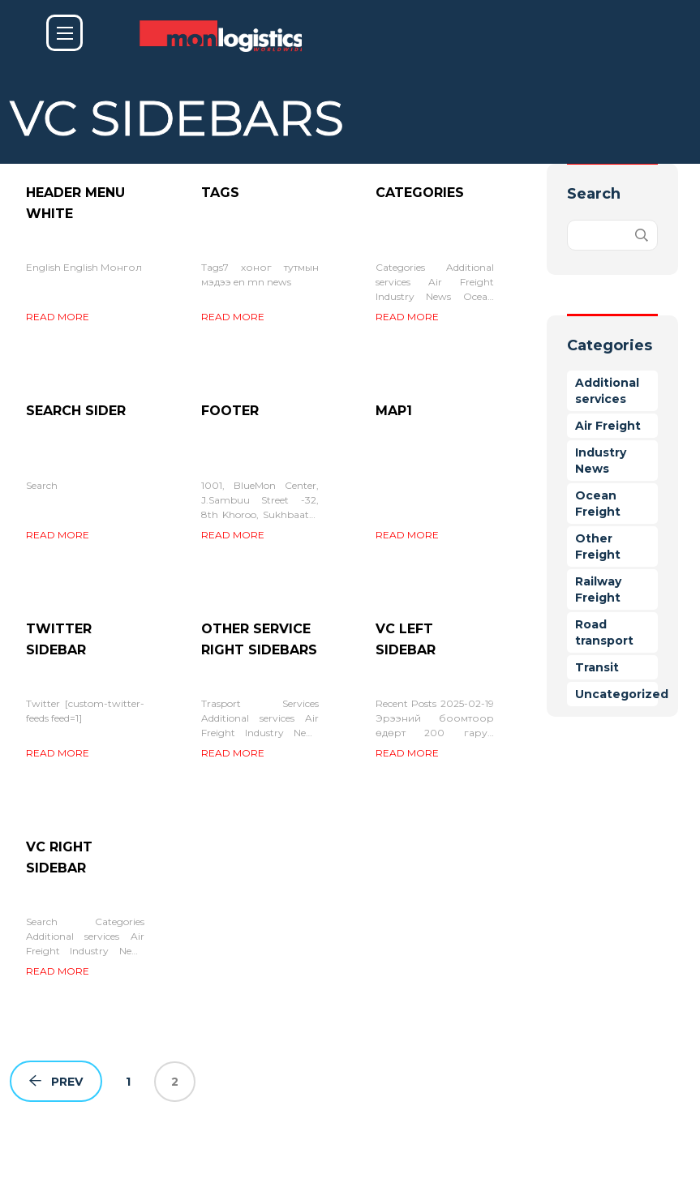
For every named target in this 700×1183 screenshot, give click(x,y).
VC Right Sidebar (59, 857)
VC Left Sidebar (406, 639)
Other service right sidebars (259, 639)
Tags (220, 192)
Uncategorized (621, 694)
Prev (56, 1081)
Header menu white (75, 203)
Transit (597, 667)
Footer (230, 410)
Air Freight (608, 425)
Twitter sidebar (59, 639)
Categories (420, 192)
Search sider (76, 410)
